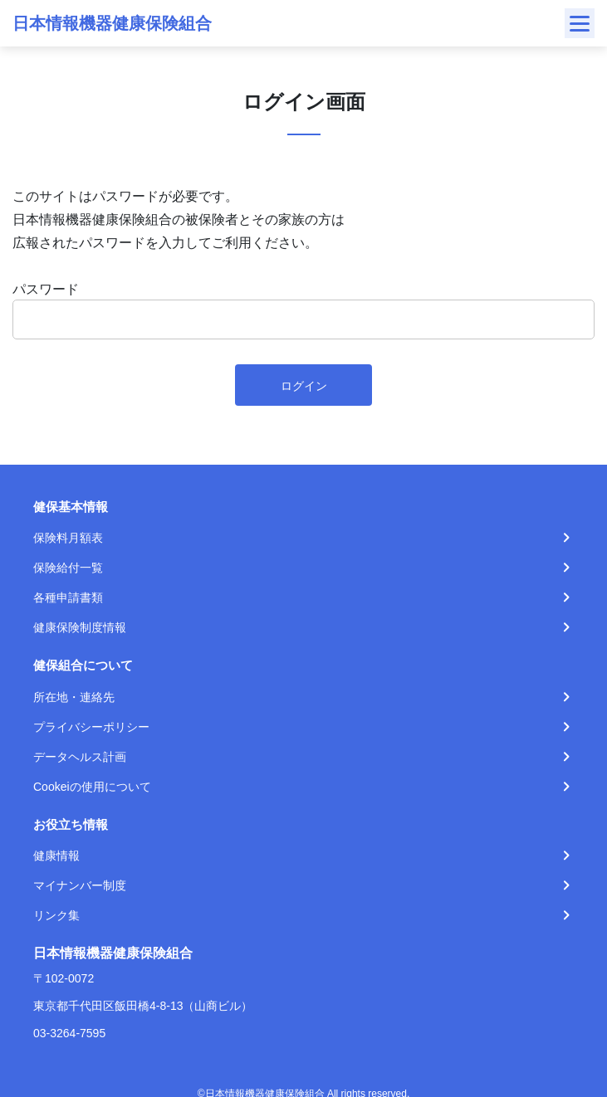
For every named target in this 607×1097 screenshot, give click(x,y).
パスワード (45, 289)
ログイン (304, 385)
